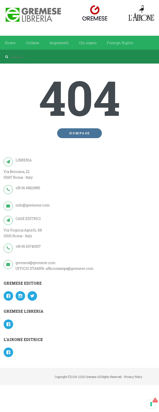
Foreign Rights (120, 42)
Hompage (79, 133)
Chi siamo (88, 42)
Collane (32, 42)
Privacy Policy (133, 377)
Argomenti (59, 42)
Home (10, 42)
